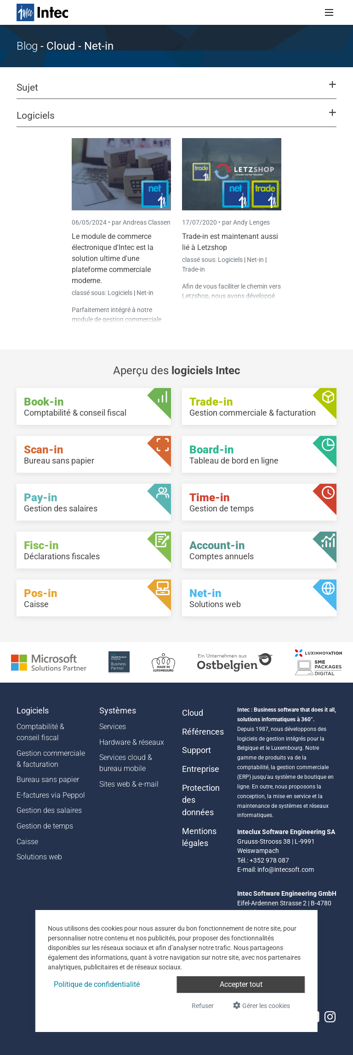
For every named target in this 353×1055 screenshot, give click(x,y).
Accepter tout (241, 984)
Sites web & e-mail (129, 784)
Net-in (145, 292)
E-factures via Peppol (51, 795)
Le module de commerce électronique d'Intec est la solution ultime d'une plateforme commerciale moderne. (113, 258)
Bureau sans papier (48, 779)
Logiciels (121, 292)
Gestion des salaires (49, 810)
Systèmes (117, 710)
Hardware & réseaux (131, 742)
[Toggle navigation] (329, 12)
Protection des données (201, 800)
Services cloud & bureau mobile (125, 763)
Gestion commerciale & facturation (51, 759)
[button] (176, 92)
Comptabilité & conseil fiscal (40, 732)
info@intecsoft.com (285, 869)
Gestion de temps (45, 826)
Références (203, 731)
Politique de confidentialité (97, 984)
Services (112, 726)
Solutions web (39, 856)
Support (196, 750)
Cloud (192, 713)
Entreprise (200, 769)
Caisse (27, 841)
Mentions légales (199, 837)
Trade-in (193, 269)
